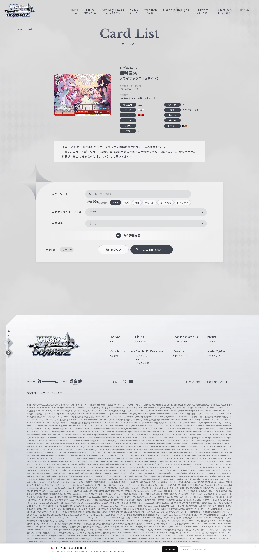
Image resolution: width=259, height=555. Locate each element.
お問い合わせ (196, 381)
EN (248, 9)
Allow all (170, 549)
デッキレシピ (142, 362)
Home (19, 29)
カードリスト (142, 355)
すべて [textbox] (92, 212)
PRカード (141, 359)
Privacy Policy (117, 551)
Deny (185, 549)
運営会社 (31, 392)
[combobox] (146, 212)
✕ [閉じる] (255, 546)
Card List (31, 29)
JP (241, 9)
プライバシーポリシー (51, 392)
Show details (199, 549)
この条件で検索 (152, 250)
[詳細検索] (91, 202)
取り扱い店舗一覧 (218, 381)
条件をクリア (113, 250)
